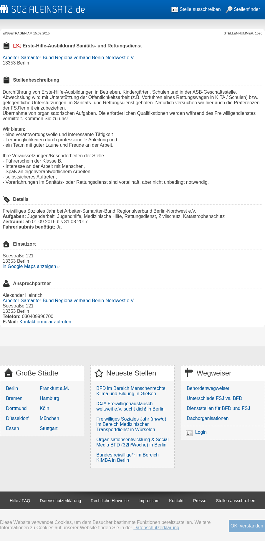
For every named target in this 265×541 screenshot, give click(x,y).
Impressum (148, 500)
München (49, 418)
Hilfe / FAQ (20, 500)
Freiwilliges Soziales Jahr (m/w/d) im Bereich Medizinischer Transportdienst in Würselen (131, 424)
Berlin (12, 388)
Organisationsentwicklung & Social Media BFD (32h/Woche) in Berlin (132, 442)
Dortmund (16, 408)
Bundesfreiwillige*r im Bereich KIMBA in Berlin (127, 457)
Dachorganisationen (207, 418)
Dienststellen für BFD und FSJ (218, 408)
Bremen (14, 398)
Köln (44, 408)
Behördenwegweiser (208, 388)
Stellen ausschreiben (236, 500)
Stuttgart (48, 428)
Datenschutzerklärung (60, 500)
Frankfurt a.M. (54, 388)
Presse (199, 500)
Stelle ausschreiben (196, 9)
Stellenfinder (243, 9)
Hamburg (49, 398)
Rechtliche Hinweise (110, 500)
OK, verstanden (247, 525)
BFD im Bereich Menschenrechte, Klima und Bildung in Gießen (131, 391)
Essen (12, 428)
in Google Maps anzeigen (29, 266)
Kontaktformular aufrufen (45, 321)
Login (201, 432)
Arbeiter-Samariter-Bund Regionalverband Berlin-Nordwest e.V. (69, 57)
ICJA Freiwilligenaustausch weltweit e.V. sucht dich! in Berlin (130, 406)
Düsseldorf (17, 418)
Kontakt (176, 500)
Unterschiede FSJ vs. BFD (214, 398)
